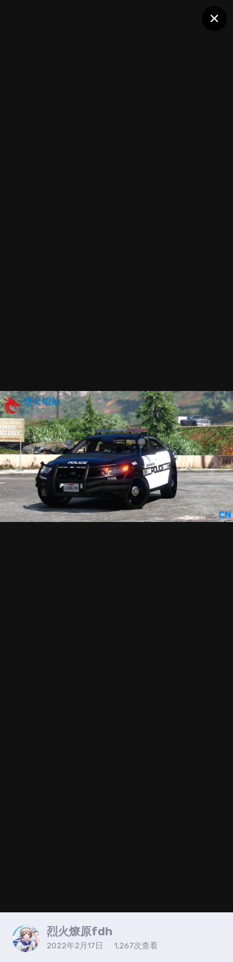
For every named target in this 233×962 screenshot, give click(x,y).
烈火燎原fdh (79, 931)
